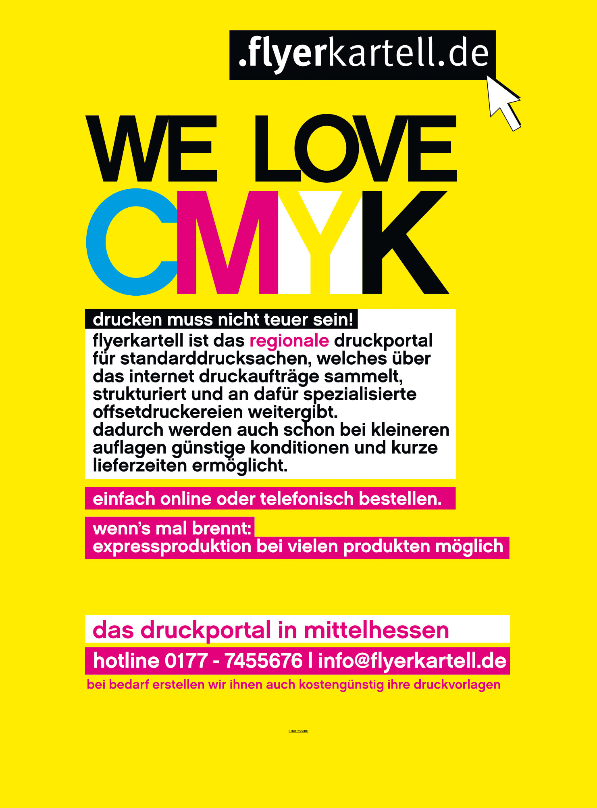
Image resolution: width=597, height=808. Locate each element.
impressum (298, 731)
